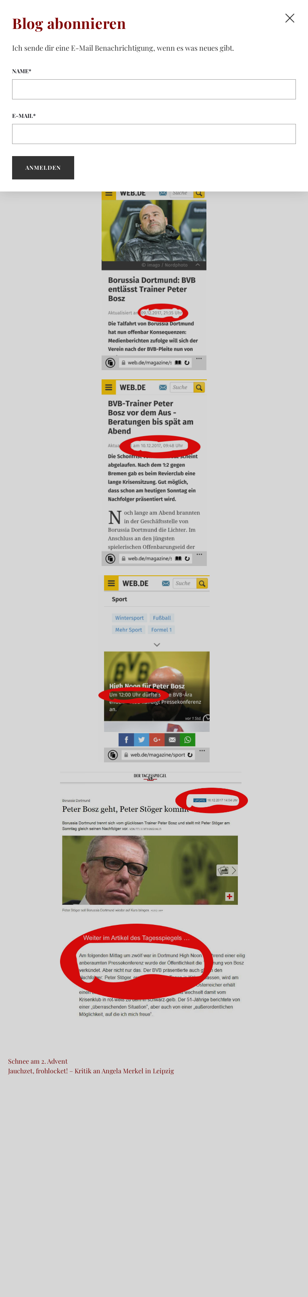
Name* (154, 83)
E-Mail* (154, 128)
